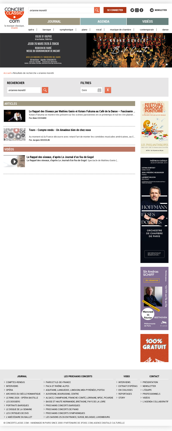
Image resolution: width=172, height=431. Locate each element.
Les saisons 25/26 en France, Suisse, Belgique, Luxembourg (78, 417)
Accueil (7, 73)
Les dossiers (13, 401)
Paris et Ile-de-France (58, 382)
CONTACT (154, 376)
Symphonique (66, 29)
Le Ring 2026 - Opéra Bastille (22, 397)
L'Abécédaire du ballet (19, 417)
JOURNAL (22, 376)
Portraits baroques (17, 405)
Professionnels (151, 393)
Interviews (12, 386)
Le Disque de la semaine (19, 409)
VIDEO (127, 376)
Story (121, 397)
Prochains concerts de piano (62, 409)
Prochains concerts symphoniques (65, 413)
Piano (84, 29)
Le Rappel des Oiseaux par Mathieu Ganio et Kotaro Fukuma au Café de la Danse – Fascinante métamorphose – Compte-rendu (99, 111)
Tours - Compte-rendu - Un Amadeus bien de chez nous (60, 130)
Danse (165, 29)
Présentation (150, 382)
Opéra (31, 29)
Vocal (98, 29)
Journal (54, 21)
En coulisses (125, 389)
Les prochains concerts (78, 376)
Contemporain (147, 29)
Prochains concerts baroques (63, 405)
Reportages (125, 393)
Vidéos (147, 21)
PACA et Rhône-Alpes (57, 386)
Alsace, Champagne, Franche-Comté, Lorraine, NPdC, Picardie (79, 397)
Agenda (103, 21)
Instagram (137, 10)
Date (84, 90)
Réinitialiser (108, 90)
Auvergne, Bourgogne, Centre (62, 393)
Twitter (132, 10)
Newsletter (161, 10)
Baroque (47, 29)
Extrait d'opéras (127, 386)
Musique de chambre (120, 29)
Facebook (141, 10)
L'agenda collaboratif (155, 401)
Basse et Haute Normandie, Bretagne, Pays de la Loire (75, 401)
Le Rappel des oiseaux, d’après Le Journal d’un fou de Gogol (60, 157)
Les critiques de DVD (17, 413)
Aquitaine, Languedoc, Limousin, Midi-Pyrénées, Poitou (75, 389)
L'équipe (147, 389)
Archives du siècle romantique (23, 393)
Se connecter (115, 10)
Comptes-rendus (15, 382)
